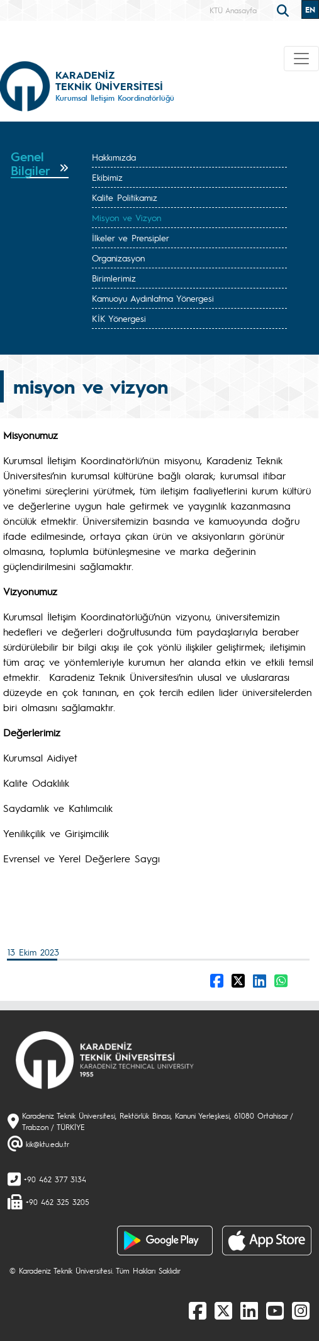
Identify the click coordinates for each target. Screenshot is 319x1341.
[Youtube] (275, 1310)
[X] (223, 1310)
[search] (284, 9)
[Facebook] (197, 1310)
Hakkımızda (114, 157)
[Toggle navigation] (301, 58)
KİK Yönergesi (119, 318)
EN (310, 9)
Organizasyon (118, 257)
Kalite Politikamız (124, 197)
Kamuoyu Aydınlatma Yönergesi (153, 298)
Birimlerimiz (114, 277)
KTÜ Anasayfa (233, 10)
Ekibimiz (107, 177)
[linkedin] (249, 1310)
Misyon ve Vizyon (126, 217)
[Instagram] (301, 1310)
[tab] (40, 163)
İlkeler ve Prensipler (130, 237)
